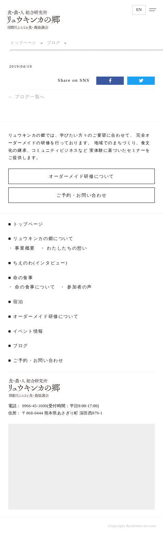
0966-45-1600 (34, 405)
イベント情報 (28, 331)
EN (139, 9)
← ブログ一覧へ (26, 96)
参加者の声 (79, 286)
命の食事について (35, 286)
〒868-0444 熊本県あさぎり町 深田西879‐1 (62, 413)
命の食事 (23, 277)
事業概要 (25, 248)
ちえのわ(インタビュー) (40, 262)
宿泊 (18, 301)
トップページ (23, 43)
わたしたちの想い (67, 248)
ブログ (53, 43)
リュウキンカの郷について (43, 238)
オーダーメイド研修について (81, 176)
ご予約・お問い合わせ (81, 195)
